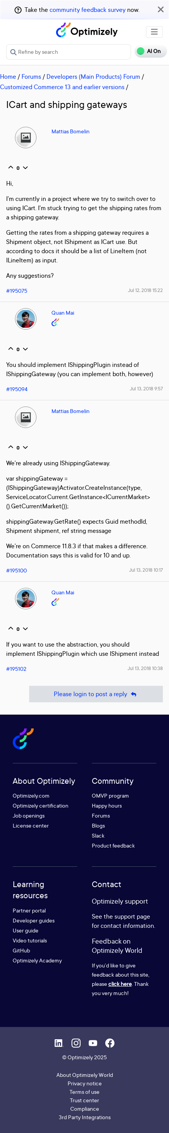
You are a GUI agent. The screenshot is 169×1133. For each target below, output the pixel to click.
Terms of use (84, 1091)
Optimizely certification (40, 805)
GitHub (21, 950)
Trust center (84, 1100)
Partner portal (29, 910)
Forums (31, 76)
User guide (25, 930)
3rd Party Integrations (85, 1117)
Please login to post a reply (96, 694)
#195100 (16, 570)
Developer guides (34, 920)
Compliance (84, 1108)
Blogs (98, 825)
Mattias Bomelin (70, 131)
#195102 (16, 668)
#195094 (17, 389)
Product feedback (113, 845)
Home (8, 76)
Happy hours (107, 805)
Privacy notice (85, 1083)
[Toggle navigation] (154, 32)
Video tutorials (30, 940)
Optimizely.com (31, 795)
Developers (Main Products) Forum (93, 76)
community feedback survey (88, 9)
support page (132, 916)
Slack (98, 835)
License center (31, 825)
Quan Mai (62, 312)
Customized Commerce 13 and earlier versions (62, 87)
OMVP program (110, 795)
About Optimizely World (84, 1074)
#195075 (16, 290)
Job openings (29, 815)
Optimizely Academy (37, 960)
